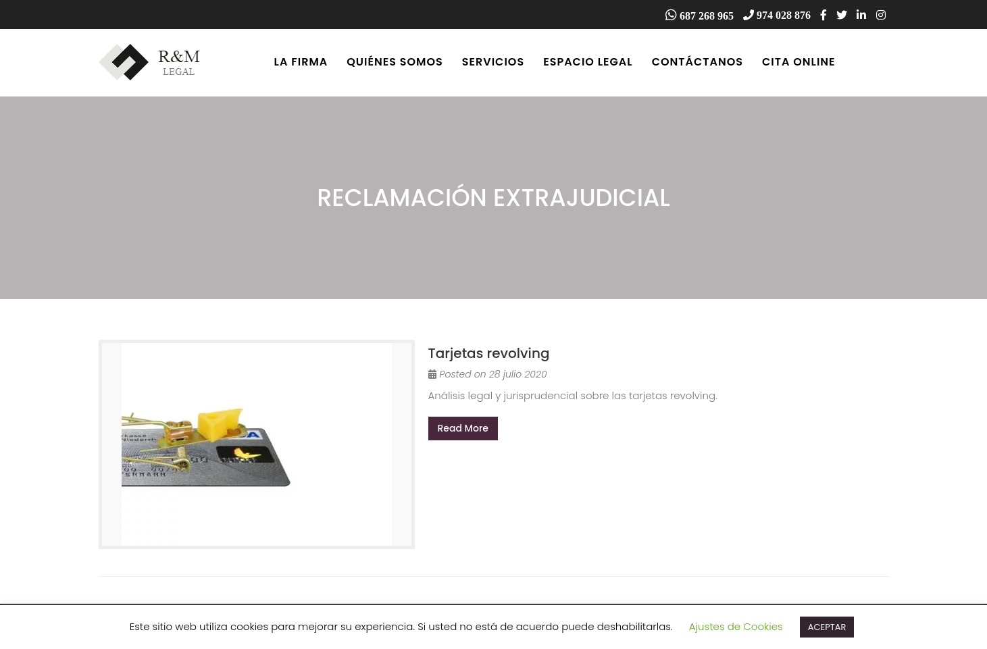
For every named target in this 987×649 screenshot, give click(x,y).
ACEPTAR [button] (827, 627)
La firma (301, 62)
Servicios (493, 62)
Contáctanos (697, 62)
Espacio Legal (588, 62)
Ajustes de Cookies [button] (736, 626)
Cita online (799, 62)
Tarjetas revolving (489, 353)
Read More (463, 428)
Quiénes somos (395, 62)
